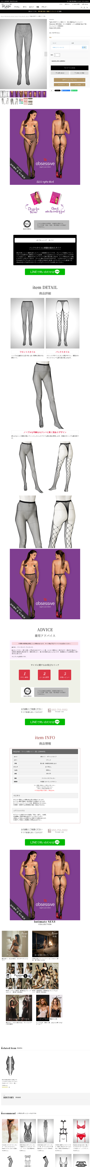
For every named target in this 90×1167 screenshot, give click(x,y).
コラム (60, 4)
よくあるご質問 (76, 4)
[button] (82, 7)
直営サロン (67, 4)
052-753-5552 (72, 1)
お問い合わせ (85, 4)
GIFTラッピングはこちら (69, 80)
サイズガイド (61, 84)
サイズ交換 (78, 84)
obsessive (51, 19)
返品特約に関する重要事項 (58, 61)
